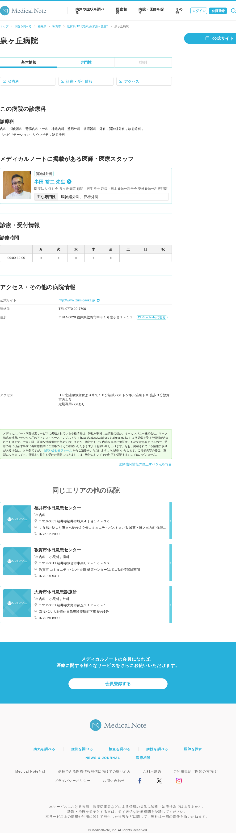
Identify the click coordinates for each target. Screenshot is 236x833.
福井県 (42, 26)
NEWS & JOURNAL (102, 757)
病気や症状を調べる (90, 10)
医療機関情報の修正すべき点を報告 (145, 464)
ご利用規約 (152, 771)
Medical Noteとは (30, 771)
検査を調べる (120, 749)
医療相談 (121, 10)
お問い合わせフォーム (57, 450)
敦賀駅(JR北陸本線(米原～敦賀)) (87, 26)
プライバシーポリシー (72, 781)
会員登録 (218, 11)
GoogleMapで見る (151, 317)
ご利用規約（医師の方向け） (197, 771)
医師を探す (193, 749)
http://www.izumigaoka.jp (79, 300)
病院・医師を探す (151, 10)
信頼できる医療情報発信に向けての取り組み (94, 771)
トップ (4, 26)
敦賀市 (56, 26)
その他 (179, 10)
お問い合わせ (114, 781)
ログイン (199, 11)
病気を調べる (44, 749)
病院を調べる (23, 26)
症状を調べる (82, 749)
